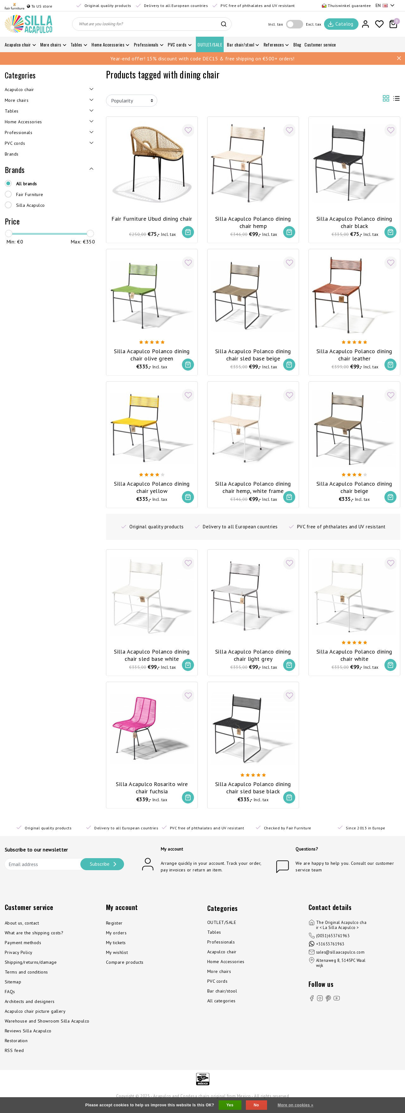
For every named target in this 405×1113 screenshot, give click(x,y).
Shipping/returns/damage (31, 968)
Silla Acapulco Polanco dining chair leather (354, 353)
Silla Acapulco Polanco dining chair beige (354, 487)
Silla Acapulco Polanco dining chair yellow (152, 487)
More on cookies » (296, 1105)
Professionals (221, 948)
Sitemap (13, 988)
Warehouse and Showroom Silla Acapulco (47, 1027)
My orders (116, 939)
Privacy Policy (19, 959)
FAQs (10, 998)
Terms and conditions (26, 978)
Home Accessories (226, 968)
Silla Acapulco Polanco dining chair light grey (253, 656)
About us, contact (22, 929)
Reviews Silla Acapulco (28, 1037)
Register (114, 929)
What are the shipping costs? (34, 939)
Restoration (16, 1047)
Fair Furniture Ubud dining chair (151, 216)
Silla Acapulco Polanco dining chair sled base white (152, 656)
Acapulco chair (222, 958)
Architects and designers (30, 1008)
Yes (230, 1105)
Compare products (125, 968)
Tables (214, 938)
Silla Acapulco (30, 205)
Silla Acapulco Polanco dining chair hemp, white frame (253, 487)
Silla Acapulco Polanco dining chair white (354, 656)
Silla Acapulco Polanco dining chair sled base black (253, 790)
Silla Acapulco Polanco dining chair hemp (253, 219)
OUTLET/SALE (221, 929)
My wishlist (117, 959)
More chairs (219, 978)
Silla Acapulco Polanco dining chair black (354, 219)
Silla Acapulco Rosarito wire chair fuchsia (152, 790)
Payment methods (23, 949)
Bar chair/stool (222, 997)
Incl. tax (275, 24)
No (256, 1105)
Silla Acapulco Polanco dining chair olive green (152, 353)
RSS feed (14, 1057)
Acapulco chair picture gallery (35, 1017)
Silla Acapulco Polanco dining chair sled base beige (253, 353)
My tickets (116, 949)
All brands (26, 184)
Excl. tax (313, 24)
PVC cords (217, 987)
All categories (221, 1007)
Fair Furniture (29, 194)
